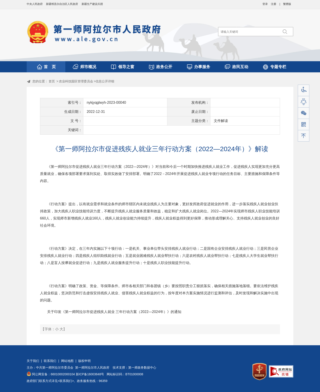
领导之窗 (126, 67)
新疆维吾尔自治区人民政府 (62, 4)
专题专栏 (278, 67)
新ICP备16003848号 (90, 374)
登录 (265, 4)
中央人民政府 (35, 4)
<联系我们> (66, 381)
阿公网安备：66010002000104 (53, 374)
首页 (52, 81)
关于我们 (33, 361)
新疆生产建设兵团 (92, 4)
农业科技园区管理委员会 (76, 81)
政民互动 (240, 67)
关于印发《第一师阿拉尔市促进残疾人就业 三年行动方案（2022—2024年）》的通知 (114, 312)
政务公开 (164, 67)
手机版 (303, 124)
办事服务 (202, 67)
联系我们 (50, 361)
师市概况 (88, 67)
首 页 (50, 67)
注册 (273, 4)
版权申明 (84, 361)
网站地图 (67, 361)
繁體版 (287, 4)
